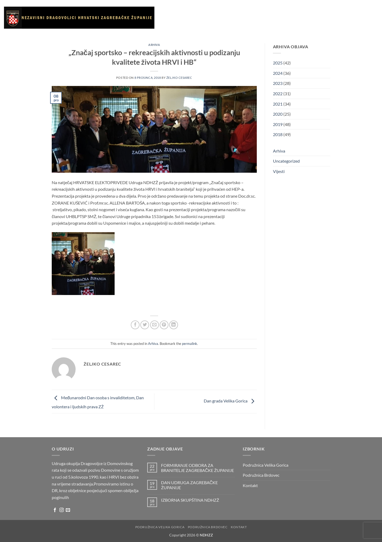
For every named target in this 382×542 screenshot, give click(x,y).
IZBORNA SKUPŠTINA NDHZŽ (190, 499)
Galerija (237, 17)
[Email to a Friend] (154, 324)
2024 (278, 73)
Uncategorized (286, 160)
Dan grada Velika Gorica (230, 401)
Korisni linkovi (264, 17)
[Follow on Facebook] (55, 510)
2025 (278, 62)
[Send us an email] (68, 510)
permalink (189, 343)
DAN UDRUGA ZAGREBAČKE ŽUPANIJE (189, 485)
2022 (278, 93)
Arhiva (290, 17)
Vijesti (219, 17)
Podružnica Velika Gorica (265, 464)
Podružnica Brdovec (261, 475)
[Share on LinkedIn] (173, 324)
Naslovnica (173, 17)
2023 (278, 83)
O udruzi (199, 17)
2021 (278, 103)
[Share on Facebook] (135, 324)
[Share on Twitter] (144, 324)
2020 (278, 113)
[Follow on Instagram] (61, 510)
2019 (278, 124)
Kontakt (308, 17)
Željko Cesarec (179, 77)
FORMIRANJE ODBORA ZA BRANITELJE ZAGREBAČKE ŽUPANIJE (197, 468)
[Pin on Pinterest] (164, 324)
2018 (278, 134)
